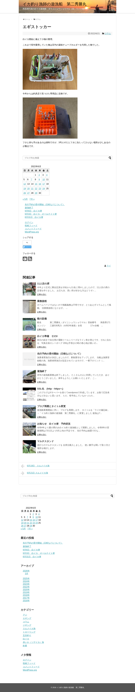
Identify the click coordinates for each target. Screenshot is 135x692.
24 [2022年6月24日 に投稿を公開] (43, 188)
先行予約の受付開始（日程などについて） (45, 204)
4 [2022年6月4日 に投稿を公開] (46, 175)
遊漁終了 (29, 208)
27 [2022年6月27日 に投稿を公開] (28, 193)
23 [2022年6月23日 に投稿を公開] (40, 188)
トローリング (29, 632)
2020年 (26, 589)
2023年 (26, 584)
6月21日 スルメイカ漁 (34, 473)
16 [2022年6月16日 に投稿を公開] (40, 184)
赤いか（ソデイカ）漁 (33, 642)
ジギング (27, 625)
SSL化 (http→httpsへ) (50, 388)
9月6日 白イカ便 (33, 211)
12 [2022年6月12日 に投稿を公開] (24, 184)
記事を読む (41, 294)
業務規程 (42, 301)
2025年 (26, 578)
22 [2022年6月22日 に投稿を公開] (36, 188)
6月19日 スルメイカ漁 (35, 466)
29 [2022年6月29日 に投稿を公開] (36, 193)
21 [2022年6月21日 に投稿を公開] (32, 188)
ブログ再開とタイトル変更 (51, 406)
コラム (108, 33)
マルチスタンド (45, 441)
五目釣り (27, 635)
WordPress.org (32, 232)
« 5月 (25, 199)
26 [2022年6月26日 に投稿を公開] (24, 193)
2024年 (26, 581)
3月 (26, 574)
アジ (25, 615)
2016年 (26, 601)
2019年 (26, 592)
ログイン (29, 222)
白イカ (26, 639)
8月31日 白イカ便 (34, 217)
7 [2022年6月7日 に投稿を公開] (31, 179)
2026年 (26, 571)
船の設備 (42, 318)
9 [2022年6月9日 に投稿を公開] (39, 179)
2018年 (26, 595)
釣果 (25, 646)
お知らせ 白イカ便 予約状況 (53, 423)
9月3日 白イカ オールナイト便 (41, 214)
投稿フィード (31, 225)
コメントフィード (33, 229)
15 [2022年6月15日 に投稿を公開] (36, 184)
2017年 (26, 598)
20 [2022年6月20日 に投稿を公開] (28, 188)
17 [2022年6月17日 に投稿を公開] (43, 184)
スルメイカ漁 (29, 628)
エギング (27, 618)
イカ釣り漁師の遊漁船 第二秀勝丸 (54, 4)
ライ (109, 266)
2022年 (26, 587)
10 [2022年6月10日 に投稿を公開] (43, 179)
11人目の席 (43, 283)
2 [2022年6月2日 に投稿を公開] (39, 175)
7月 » (32, 199)
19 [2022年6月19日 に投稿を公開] (24, 188)
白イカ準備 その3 (47, 336)
